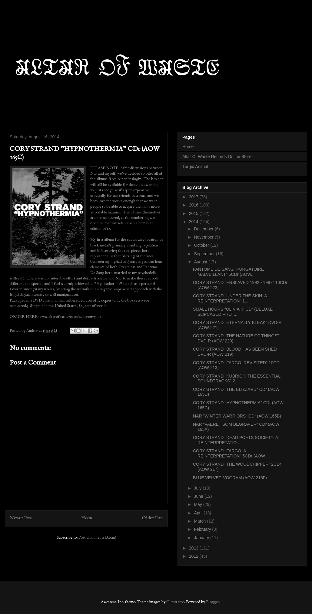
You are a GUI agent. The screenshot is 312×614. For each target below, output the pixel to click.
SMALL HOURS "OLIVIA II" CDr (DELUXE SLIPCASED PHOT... (233, 312)
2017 (194, 196)
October (202, 245)
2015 (194, 213)
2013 (194, 548)
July (198, 488)
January (202, 537)
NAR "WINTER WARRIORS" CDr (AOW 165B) (237, 416)
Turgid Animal (195, 166)
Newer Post (21, 518)
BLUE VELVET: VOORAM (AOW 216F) (230, 477)
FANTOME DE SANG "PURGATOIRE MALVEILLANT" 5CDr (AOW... (228, 272)
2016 (194, 205)
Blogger (212, 602)
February (203, 529)
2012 (194, 556)
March (200, 521)
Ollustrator (175, 602)
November (204, 237)
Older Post (152, 518)
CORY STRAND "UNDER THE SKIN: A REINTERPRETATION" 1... (230, 298)
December (204, 228)
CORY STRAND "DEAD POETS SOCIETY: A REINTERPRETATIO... (235, 440)
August (201, 261)
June (199, 496)
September (205, 253)
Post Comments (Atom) (97, 537)
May (198, 504)
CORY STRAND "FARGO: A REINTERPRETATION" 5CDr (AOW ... (231, 453)
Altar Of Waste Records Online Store (216, 156)
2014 (194, 221)
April (199, 512)
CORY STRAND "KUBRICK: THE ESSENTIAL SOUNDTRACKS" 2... (236, 379)
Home (87, 518)
